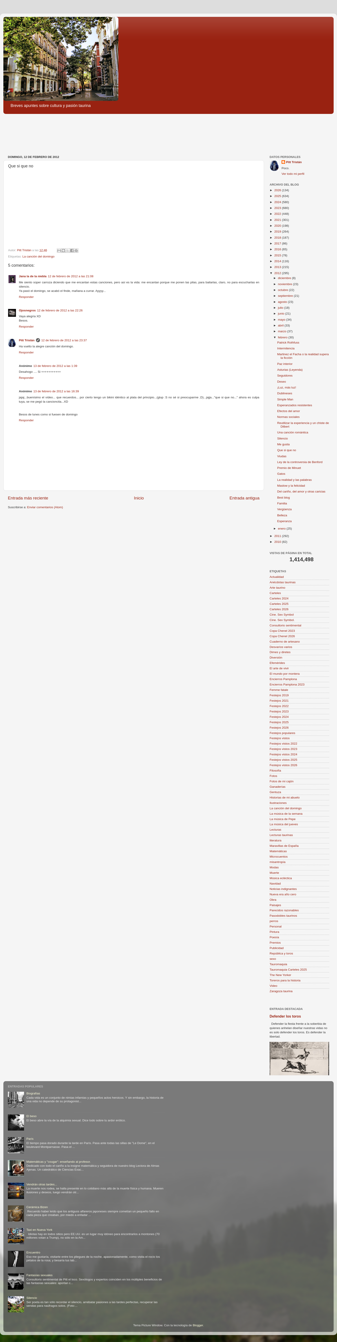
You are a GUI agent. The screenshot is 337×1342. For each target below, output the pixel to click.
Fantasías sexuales (39, 1275)
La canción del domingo (38, 256)
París (29, 1138)
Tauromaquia (278, 964)
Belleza (282, 515)
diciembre (285, 278)
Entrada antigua (244, 498)
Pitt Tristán (27, 340)
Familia (282, 503)
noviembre (285, 284)
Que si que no (286, 450)
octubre (283, 290)
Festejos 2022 (279, 706)
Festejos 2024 (279, 717)
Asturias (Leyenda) (290, 369)
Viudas (281, 456)
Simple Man (285, 399)
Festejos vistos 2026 (283, 765)
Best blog (283, 497)
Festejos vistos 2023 (283, 749)
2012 (278, 273)
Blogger (198, 1325)
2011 (278, 536)
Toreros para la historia (285, 980)
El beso (31, 1116)
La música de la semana (286, 813)
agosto (283, 302)
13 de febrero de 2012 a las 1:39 (55, 366)
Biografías (33, 1093)
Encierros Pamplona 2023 (287, 684)
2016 (278, 249)
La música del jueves (284, 824)
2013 (278, 267)
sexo (273, 958)
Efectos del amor (288, 411)
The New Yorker (280, 975)
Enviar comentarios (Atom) (45, 507)
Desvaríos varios (281, 647)
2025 (278, 196)
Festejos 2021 (279, 700)
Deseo (281, 381)
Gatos (281, 473)
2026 (278, 190)
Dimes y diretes (280, 652)
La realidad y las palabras (294, 479)
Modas (274, 867)
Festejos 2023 (279, 711)
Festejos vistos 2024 (283, 754)
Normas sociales (288, 417)
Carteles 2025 (279, 604)
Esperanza (284, 521)
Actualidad (277, 577)
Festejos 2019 (279, 695)
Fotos (273, 776)
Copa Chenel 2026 (282, 636)
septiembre (286, 295)
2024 (278, 202)
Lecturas (275, 829)
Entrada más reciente (28, 498)
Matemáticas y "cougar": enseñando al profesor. (58, 1161)
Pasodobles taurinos (283, 915)
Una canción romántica (292, 432)
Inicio (139, 498)
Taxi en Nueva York (39, 1229)
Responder (26, 297)
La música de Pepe (283, 819)
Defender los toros (285, 1016)
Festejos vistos (280, 738)
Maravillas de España (284, 845)
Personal (276, 926)
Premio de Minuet (289, 468)
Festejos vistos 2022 (283, 743)
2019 (278, 231)
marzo (282, 331)
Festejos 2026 (279, 727)
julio (281, 307)
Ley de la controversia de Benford (300, 462)
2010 (278, 541)
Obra (273, 899)
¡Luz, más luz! (286, 387)
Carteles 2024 (279, 598)
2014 (278, 261)
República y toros (281, 953)
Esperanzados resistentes (294, 405)
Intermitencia (286, 348)
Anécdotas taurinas (283, 582)
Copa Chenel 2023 (282, 630)
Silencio (282, 438)
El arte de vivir (279, 668)
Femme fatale (279, 690)
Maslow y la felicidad (291, 485)
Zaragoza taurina (281, 991)
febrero (283, 337)
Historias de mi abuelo (285, 797)
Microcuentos (279, 856)
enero (282, 528)
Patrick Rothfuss (288, 342)
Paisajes (275, 905)
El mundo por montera (285, 673)
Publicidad (277, 948)
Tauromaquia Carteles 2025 (288, 969)
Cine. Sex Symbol (282, 614)
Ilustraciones (278, 803)
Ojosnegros (27, 310)
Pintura (274, 932)
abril (281, 325)
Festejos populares (282, 733)
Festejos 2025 (279, 722)
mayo (282, 319)
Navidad (275, 883)
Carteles (275, 593)
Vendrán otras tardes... (41, 1184)
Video (273, 985)
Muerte (274, 872)
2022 (278, 213)
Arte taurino (277, 587)
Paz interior (285, 364)
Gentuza (275, 792)
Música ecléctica (281, 878)
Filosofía (275, 770)
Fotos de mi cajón (282, 781)
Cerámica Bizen (37, 1207)
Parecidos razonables (284, 910)
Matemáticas (278, 851)
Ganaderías (278, 786)
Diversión (276, 657)
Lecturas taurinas (281, 835)
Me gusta (283, 444)
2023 (278, 208)
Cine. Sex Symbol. (282, 620)
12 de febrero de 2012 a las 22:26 (60, 310)
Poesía (274, 937)
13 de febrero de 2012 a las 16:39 (56, 391)
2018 (278, 237)
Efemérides (277, 663)
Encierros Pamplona (283, 679)
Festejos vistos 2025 (283, 759)
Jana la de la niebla (33, 276)
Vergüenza (284, 509)
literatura (276, 840)
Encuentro (33, 1252)
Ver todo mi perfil (293, 173)
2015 (278, 255)
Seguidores (285, 375)
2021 (278, 220)
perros (274, 921)
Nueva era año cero (283, 894)
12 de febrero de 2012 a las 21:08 (70, 276)
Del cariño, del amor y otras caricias (301, 491)
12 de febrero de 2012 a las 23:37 (64, 340)
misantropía (278, 862)
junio (281, 313)
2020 (278, 225)
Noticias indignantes (283, 889)
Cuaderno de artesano (285, 641)
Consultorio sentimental (285, 625)
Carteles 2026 (279, 609)
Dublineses (284, 393)
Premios (275, 942)
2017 (278, 243)
